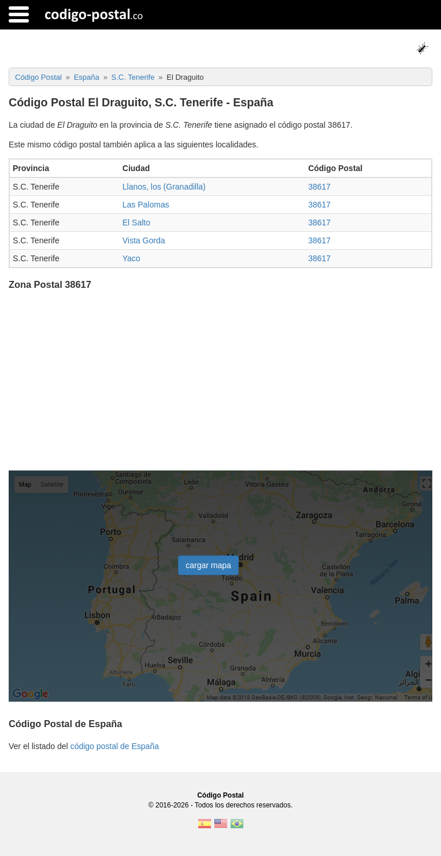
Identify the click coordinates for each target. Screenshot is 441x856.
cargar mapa (208, 565)
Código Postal (220, 795)
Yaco (131, 258)
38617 (319, 186)
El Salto (136, 222)
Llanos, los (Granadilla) (164, 186)
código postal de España (115, 746)
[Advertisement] (220, 381)
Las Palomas (146, 204)
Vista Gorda (144, 240)
